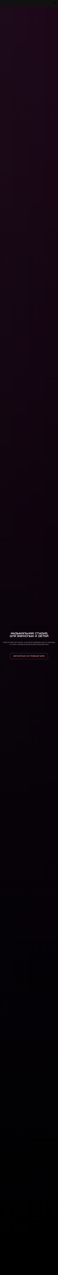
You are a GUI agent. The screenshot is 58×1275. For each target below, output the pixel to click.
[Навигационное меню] (54, 3)
